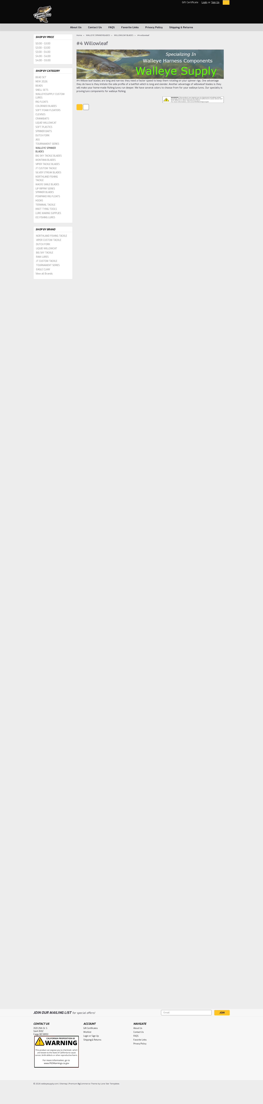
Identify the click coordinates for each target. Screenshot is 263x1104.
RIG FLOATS (42, 101)
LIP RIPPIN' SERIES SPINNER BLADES (45, 190)
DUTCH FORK (42, 135)
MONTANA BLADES (46, 160)
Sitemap (63, 1084)
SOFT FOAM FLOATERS (48, 110)
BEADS (39, 85)
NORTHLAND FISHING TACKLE (47, 178)
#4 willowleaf (143, 35)
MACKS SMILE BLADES (47, 184)
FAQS (111, 27)
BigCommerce (84, 1084)
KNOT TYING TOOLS (46, 209)
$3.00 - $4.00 (43, 52)
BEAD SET (41, 77)
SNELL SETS (42, 90)
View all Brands (44, 273)
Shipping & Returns (181, 27)
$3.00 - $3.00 (43, 47)
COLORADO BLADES (46, 106)
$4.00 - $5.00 (43, 60)
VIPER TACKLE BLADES (48, 164)
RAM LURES (42, 256)
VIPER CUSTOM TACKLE (48, 240)
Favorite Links (130, 27)
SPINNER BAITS (44, 131)
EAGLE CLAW (43, 269)
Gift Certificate (190, 2)
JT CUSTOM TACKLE (46, 168)
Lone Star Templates (110, 1084)
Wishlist (87, 1032)
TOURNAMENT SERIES (47, 143)
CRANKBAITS (42, 118)
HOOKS (39, 200)
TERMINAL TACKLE (45, 204)
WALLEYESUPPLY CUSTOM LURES (50, 96)
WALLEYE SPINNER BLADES (46, 149)
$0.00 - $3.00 (43, 43)
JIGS (38, 139)
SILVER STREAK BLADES (48, 172)
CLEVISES (40, 114)
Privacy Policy (154, 27)
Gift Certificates (90, 1028)
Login (204, 2)
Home (79, 35)
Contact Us (95, 27)
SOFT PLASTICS (44, 127)
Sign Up (215, 2)
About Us (76, 27)
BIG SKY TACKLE (44, 252)
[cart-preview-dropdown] (225, 2)
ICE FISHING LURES (45, 217)
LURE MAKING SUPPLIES (48, 213)
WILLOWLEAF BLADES (123, 35)
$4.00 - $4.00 (43, 56)
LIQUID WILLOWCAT (46, 122)
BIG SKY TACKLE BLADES (49, 155)
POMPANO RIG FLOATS (48, 196)
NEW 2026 (41, 81)
